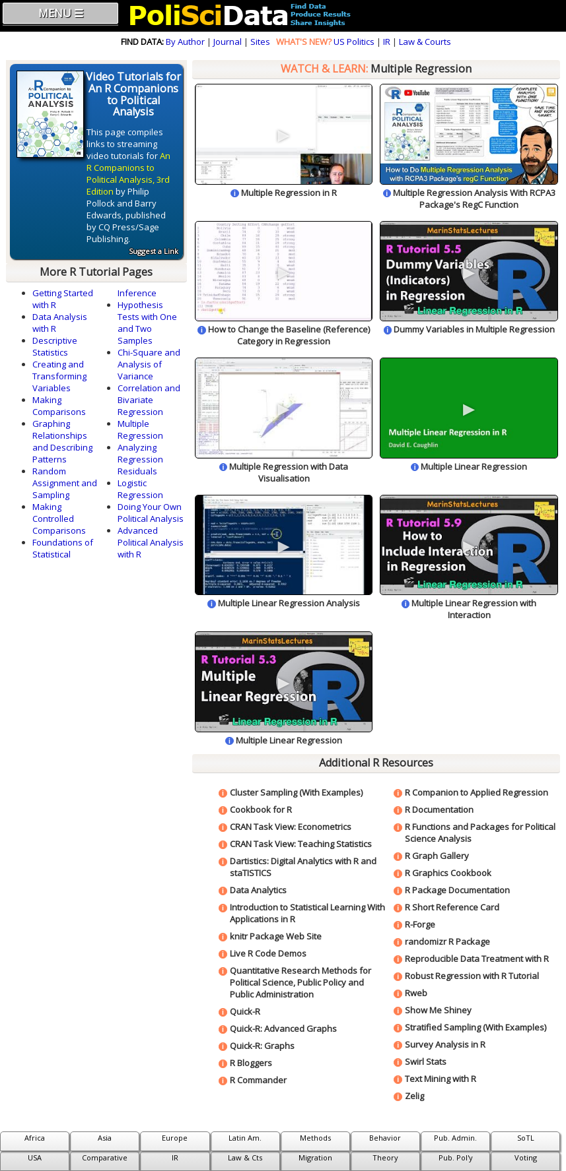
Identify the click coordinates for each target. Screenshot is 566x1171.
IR (386, 41)
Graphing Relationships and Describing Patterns (62, 441)
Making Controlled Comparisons (59, 518)
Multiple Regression (140, 429)
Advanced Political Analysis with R (151, 542)
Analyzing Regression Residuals (140, 459)
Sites (260, 41)
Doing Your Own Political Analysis (151, 512)
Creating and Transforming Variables (59, 376)
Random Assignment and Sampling (64, 483)
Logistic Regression (140, 489)
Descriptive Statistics (54, 346)
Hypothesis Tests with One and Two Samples (147, 322)
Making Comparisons (59, 406)
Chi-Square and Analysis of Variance (149, 364)
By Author (185, 41)
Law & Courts (425, 41)
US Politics (354, 41)
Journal (227, 41)
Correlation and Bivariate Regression (149, 400)
